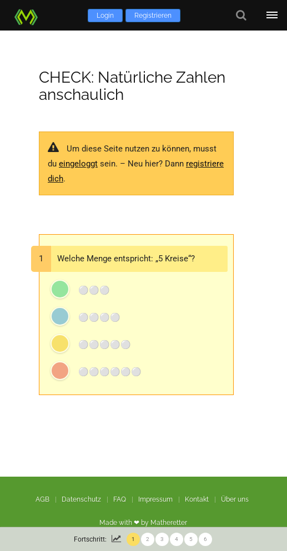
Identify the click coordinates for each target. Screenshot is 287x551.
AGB (42, 499)
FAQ (119, 499)
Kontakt (197, 499)
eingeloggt (78, 164)
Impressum (155, 499)
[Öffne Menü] (271, 15)
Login (105, 15)
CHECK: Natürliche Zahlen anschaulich (132, 86)
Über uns (235, 499)
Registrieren (153, 15)
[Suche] (241, 15)
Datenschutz (81, 499)
